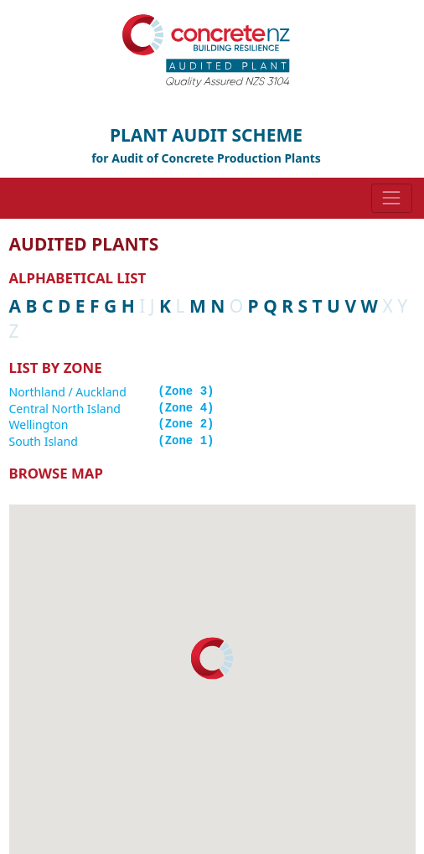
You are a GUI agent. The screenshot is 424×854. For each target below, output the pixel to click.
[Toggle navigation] (391, 198)
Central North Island (65, 409)
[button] (212, 658)
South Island (43, 441)
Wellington (39, 424)
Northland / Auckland (68, 392)
